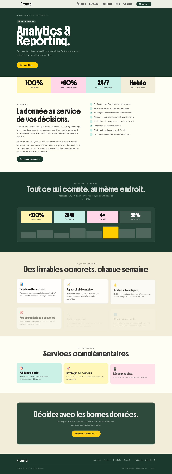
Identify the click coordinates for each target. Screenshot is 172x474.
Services (27, 15)
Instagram (139, 460)
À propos (81, 3)
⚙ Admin (152, 468)
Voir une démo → (27, 65)
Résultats (107, 3)
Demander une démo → (30, 159)
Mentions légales (128, 468)
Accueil (19, 15)
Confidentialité (141, 468)
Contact (127, 3)
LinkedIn (148, 460)
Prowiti (26, 4)
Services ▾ (94, 4)
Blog (118, 3)
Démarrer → (144, 4)
